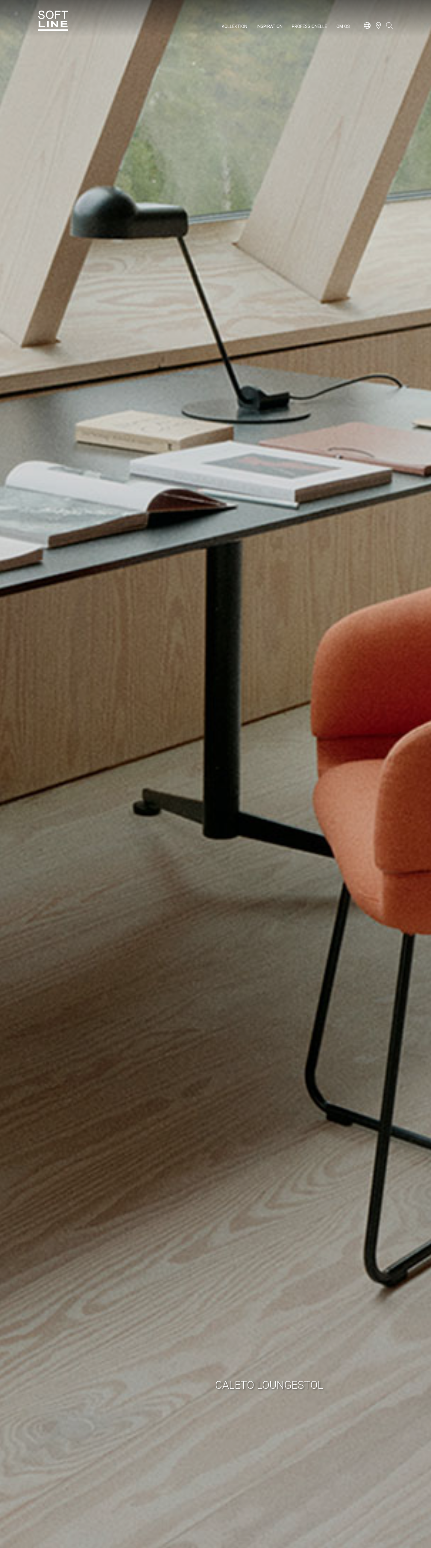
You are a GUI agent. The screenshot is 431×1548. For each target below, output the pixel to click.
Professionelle (309, 26)
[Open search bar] (389, 28)
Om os (343, 26)
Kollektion (234, 26)
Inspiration (270, 26)
